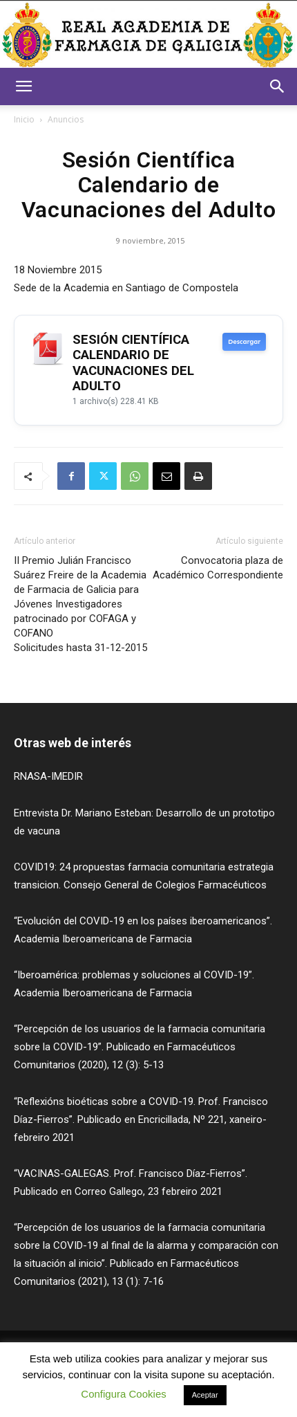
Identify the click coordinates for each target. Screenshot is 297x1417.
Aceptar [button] (205, 1395)
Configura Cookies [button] (123, 1394)
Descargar (244, 342)
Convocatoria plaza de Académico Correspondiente (218, 567)
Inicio (24, 119)
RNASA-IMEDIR (48, 776)
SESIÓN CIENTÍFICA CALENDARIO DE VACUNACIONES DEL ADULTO (133, 363)
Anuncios (66, 119)
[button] (23, 86)
